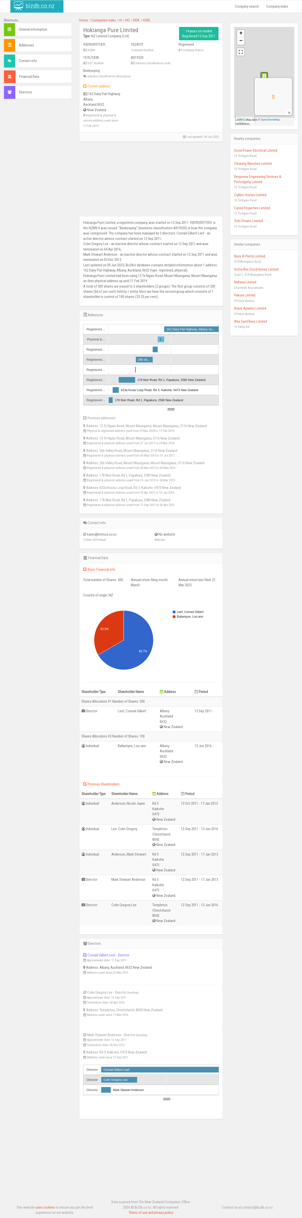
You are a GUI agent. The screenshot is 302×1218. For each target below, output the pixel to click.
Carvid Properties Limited (252, 208)
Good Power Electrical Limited (255, 150)
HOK (136, 20)
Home (83, 20)
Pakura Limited (244, 295)
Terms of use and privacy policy (151, 1212)
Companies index (103, 20)
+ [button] (240, 33)
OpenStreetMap (270, 119)
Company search (247, 6)
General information (33, 29)
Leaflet (239, 119)
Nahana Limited (245, 282)
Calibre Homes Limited (250, 195)
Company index (277, 6)
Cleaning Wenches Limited (253, 163)
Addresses (26, 45)
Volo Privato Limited (248, 221)
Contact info (28, 61)
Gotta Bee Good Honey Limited (256, 269)
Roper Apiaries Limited (250, 308)
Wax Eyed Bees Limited (250, 321)
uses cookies (45, 1207)
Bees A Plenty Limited (249, 256)
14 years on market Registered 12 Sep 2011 (198, 33)
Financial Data (29, 76)
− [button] (240, 41)
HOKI (146, 20)
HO (127, 20)
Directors (25, 92)
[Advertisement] (38, 178)
